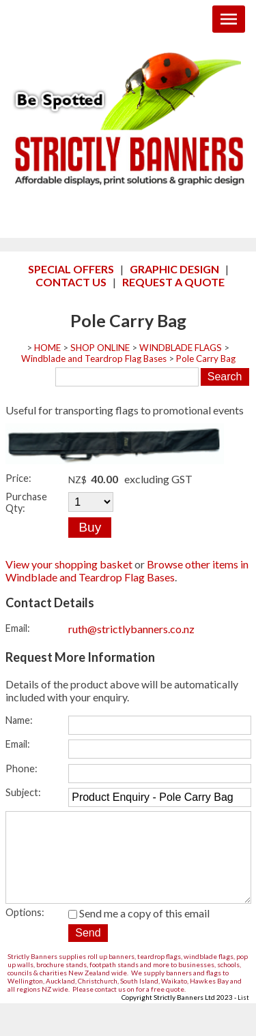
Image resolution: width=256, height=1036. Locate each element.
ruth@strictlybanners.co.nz (131, 628)
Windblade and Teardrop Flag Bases (94, 358)
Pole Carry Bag (206, 358)
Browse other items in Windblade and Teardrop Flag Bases (126, 570)
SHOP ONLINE (100, 347)
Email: (17, 628)
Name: (19, 720)
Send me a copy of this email (139, 932)
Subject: (23, 792)
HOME (47, 347)
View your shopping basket (68, 564)
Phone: (21, 768)
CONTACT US (70, 281)
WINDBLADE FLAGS (180, 347)
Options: (24, 931)
